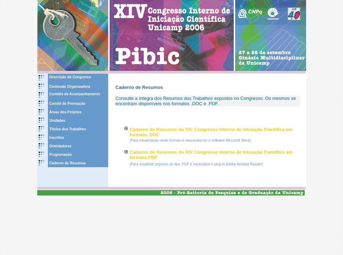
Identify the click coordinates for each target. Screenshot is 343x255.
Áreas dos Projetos (65, 112)
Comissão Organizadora (69, 87)
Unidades (57, 121)
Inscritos (56, 138)
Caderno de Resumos (67, 163)
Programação (60, 155)
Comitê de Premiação (67, 104)
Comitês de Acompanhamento (74, 94)
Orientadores (60, 146)
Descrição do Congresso (70, 77)
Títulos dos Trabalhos (67, 129)
